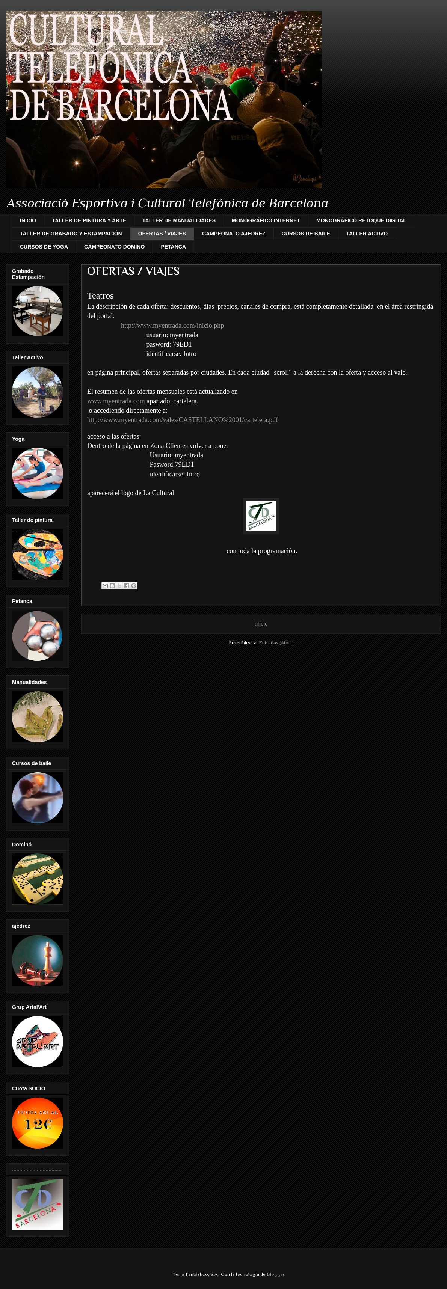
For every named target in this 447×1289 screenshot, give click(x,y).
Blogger (275, 1274)
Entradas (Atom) (276, 642)
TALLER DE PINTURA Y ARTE (89, 220)
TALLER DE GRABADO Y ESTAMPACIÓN (71, 234)
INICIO (28, 220)
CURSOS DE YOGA (44, 247)
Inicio (261, 623)
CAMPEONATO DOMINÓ (114, 247)
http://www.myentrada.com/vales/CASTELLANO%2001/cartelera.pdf (182, 420)
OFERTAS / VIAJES (162, 234)
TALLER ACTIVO (367, 234)
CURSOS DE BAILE (306, 234)
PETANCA (173, 247)
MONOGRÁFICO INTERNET (266, 220)
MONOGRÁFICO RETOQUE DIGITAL (361, 220)
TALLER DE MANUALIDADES (179, 220)
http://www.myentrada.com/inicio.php (172, 325)
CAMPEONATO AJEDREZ (234, 234)
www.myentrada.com (116, 401)
